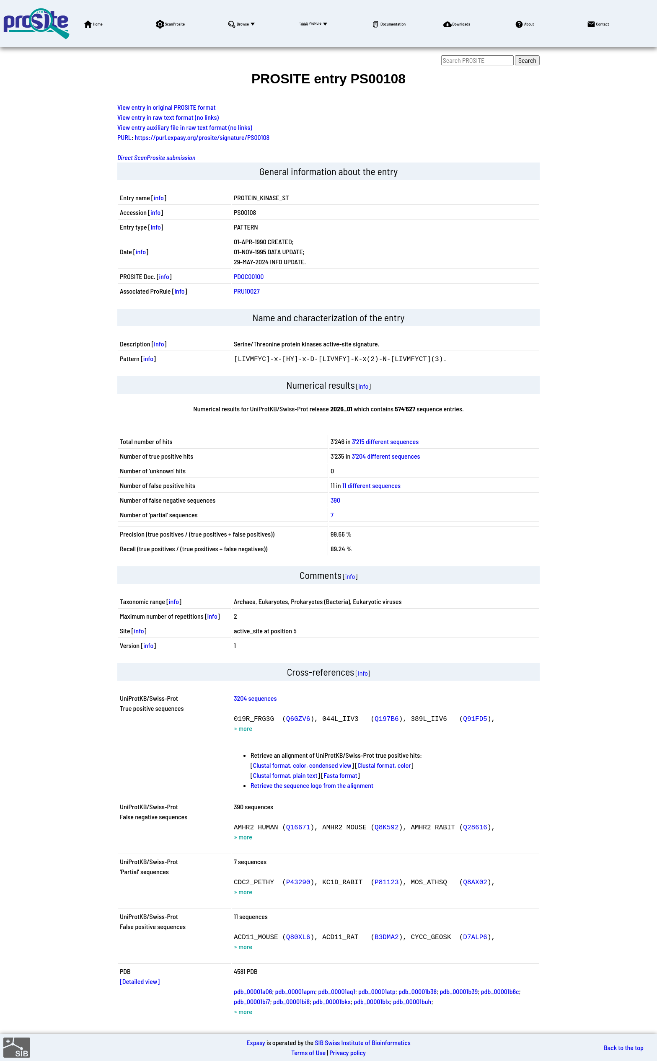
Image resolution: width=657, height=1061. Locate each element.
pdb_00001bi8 (291, 1001)
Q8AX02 (475, 881)
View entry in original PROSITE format (166, 107)
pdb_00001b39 (459, 991)
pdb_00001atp (377, 991)
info (159, 197)
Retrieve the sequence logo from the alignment (312, 785)
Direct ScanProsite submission (156, 157)
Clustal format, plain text (285, 775)
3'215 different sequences (385, 441)
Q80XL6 (298, 936)
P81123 (387, 881)
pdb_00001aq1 (336, 991)
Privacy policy (347, 1052)
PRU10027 (247, 291)
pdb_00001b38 (417, 991)
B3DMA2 (387, 936)
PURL (124, 137)
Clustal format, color (384, 765)
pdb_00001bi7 (252, 1001)
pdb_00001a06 (253, 991)
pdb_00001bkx (331, 1001)
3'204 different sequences (386, 456)
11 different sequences (371, 485)
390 (335, 500)
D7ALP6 (475, 936)
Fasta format (340, 775)
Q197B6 (387, 718)
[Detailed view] (140, 981)
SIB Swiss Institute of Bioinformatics (362, 1042)
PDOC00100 (249, 276)
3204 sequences (255, 698)
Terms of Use (308, 1052)
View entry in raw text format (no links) (168, 117)
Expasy (255, 1042)
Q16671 (298, 826)
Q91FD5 (475, 718)
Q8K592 (387, 826)
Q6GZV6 (298, 718)
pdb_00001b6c (500, 991)
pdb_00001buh (412, 1001)
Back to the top (624, 1047)
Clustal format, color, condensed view (302, 765)
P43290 (298, 881)
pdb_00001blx (372, 1001)
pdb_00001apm (295, 991)
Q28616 (475, 826)
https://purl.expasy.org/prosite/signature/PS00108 (202, 137)
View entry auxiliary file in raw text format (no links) (184, 127)
